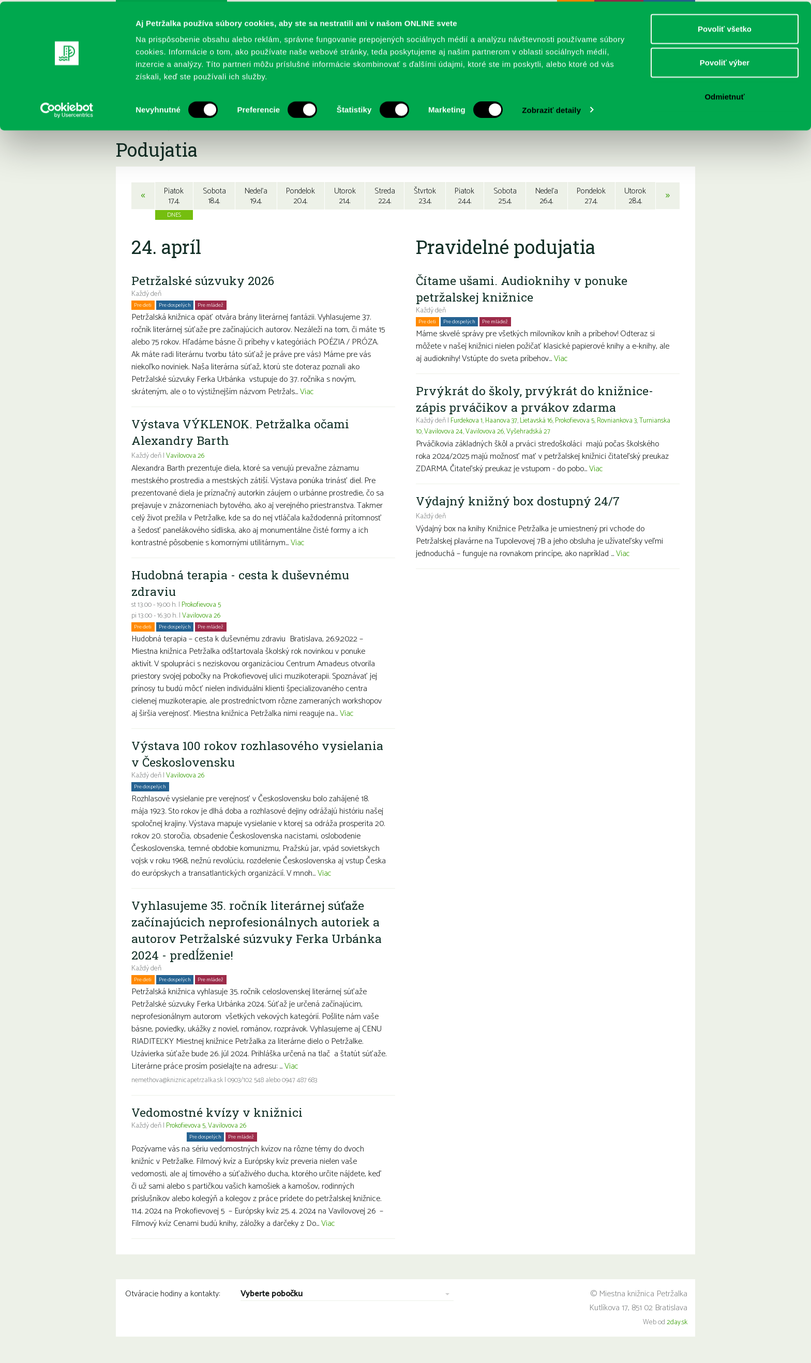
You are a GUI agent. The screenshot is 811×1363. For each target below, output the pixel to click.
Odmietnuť (724, 95)
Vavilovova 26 (185, 457)
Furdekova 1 (467, 422)
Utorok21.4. (345, 196)
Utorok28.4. (636, 196)
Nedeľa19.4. (255, 196)
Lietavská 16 (541, 422)
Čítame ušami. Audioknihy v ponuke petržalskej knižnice (524, 290)
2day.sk (677, 1324)
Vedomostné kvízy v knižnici (218, 1113)
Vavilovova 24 (479, 433)
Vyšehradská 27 (566, 433)
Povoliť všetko (725, 27)
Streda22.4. (385, 196)
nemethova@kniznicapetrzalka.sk (179, 1082)
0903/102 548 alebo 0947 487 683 (279, 1082)
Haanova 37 (504, 422)
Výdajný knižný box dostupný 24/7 (520, 502)
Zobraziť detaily (551, 108)
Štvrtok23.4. (425, 196)
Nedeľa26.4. (546, 196)
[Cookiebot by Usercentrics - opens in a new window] (67, 108)
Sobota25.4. (504, 196)
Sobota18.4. (212, 196)
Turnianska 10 (436, 433)
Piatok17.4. (173, 196)
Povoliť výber (724, 61)
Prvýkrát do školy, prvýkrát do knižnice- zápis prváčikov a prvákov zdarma (536, 400)
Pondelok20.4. (301, 196)
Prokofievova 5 (202, 606)
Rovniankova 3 (626, 422)
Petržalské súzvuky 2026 (204, 282)
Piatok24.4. (465, 196)
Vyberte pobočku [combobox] (272, 1296)
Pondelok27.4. (592, 196)
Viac (307, 393)
